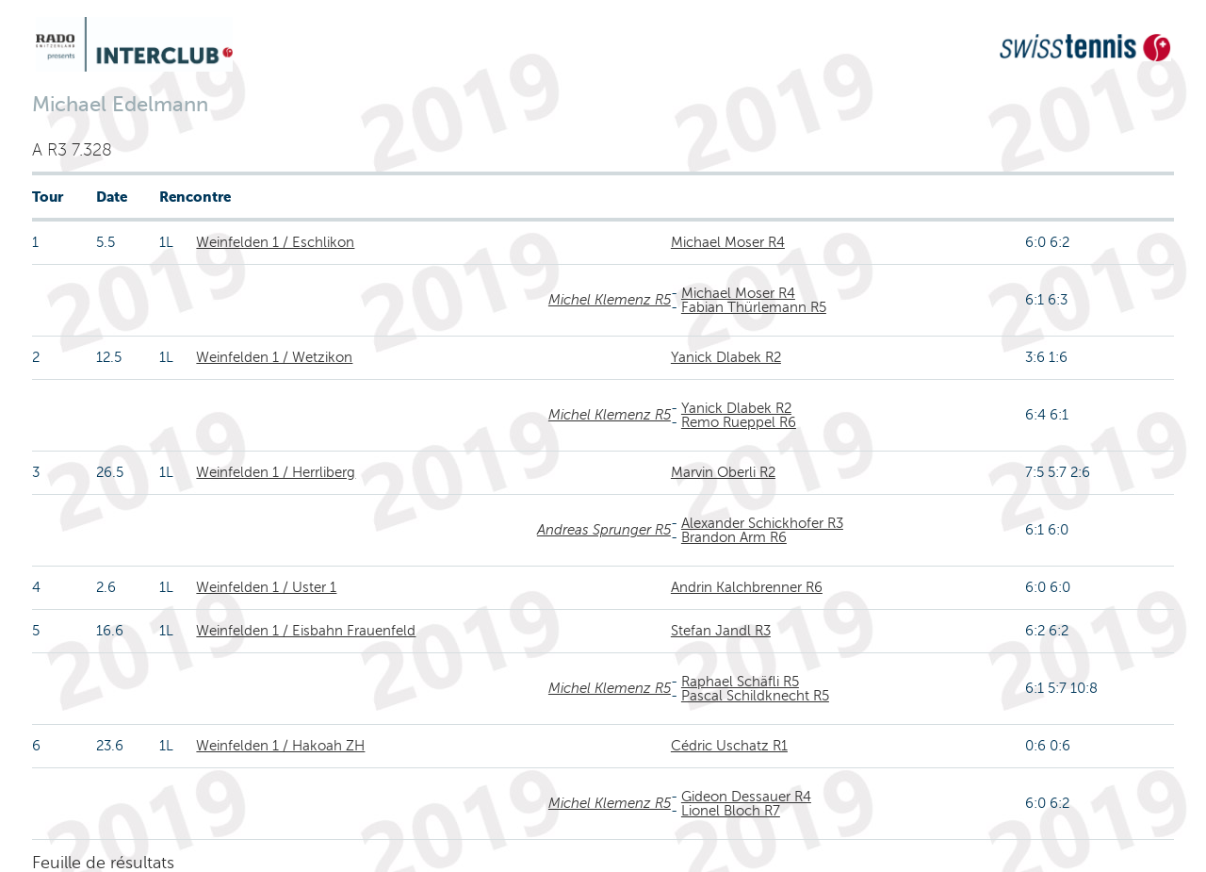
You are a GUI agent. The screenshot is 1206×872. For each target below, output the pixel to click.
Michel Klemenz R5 (609, 299)
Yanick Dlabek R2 (726, 357)
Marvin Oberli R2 (723, 472)
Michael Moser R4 (728, 242)
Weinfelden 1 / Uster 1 (266, 587)
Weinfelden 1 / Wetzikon (274, 357)
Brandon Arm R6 (734, 537)
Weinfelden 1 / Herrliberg (275, 472)
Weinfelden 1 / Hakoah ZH (280, 745)
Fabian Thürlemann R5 (753, 307)
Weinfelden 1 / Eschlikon (275, 242)
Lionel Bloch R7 (730, 810)
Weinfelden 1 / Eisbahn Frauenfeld (306, 630)
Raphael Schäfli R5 (740, 681)
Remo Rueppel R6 (738, 422)
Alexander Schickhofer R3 (762, 523)
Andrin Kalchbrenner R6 (747, 587)
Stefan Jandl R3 (721, 630)
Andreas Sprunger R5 (604, 529)
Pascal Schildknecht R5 (755, 695)
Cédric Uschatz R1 (729, 745)
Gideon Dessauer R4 (746, 796)
